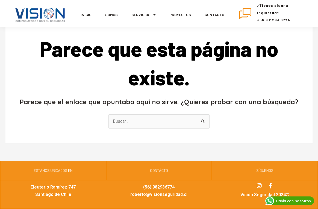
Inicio (86, 14)
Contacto (214, 14)
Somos (111, 14)
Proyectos (180, 14)
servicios (143, 14)
